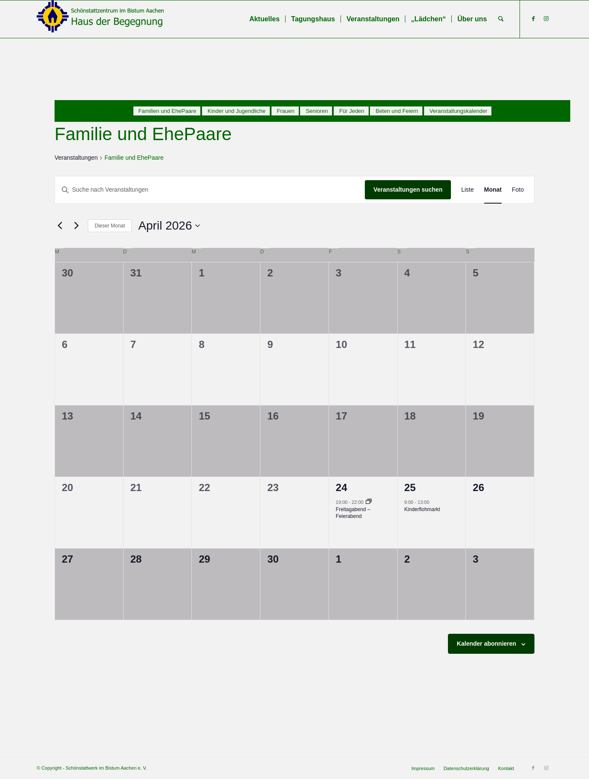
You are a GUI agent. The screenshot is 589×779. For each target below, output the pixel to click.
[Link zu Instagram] (546, 18)
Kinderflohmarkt (422, 509)
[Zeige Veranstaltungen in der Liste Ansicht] (467, 189)
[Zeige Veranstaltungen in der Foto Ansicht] (518, 189)
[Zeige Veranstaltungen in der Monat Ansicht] (493, 189)
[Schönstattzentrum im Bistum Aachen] (101, 19)
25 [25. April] (410, 487)
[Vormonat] (60, 226)
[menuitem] (264, 19)
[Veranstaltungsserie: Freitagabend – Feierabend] (369, 502)
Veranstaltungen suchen (407, 189)
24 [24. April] (341, 487)
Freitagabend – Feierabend (353, 513)
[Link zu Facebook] (533, 18)
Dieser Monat (110, 226)
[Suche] (501, 19)
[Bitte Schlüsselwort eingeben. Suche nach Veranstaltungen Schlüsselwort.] (210, 189)
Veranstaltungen (76, 157)
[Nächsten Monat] (76, 226)
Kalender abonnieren (486, 643)
